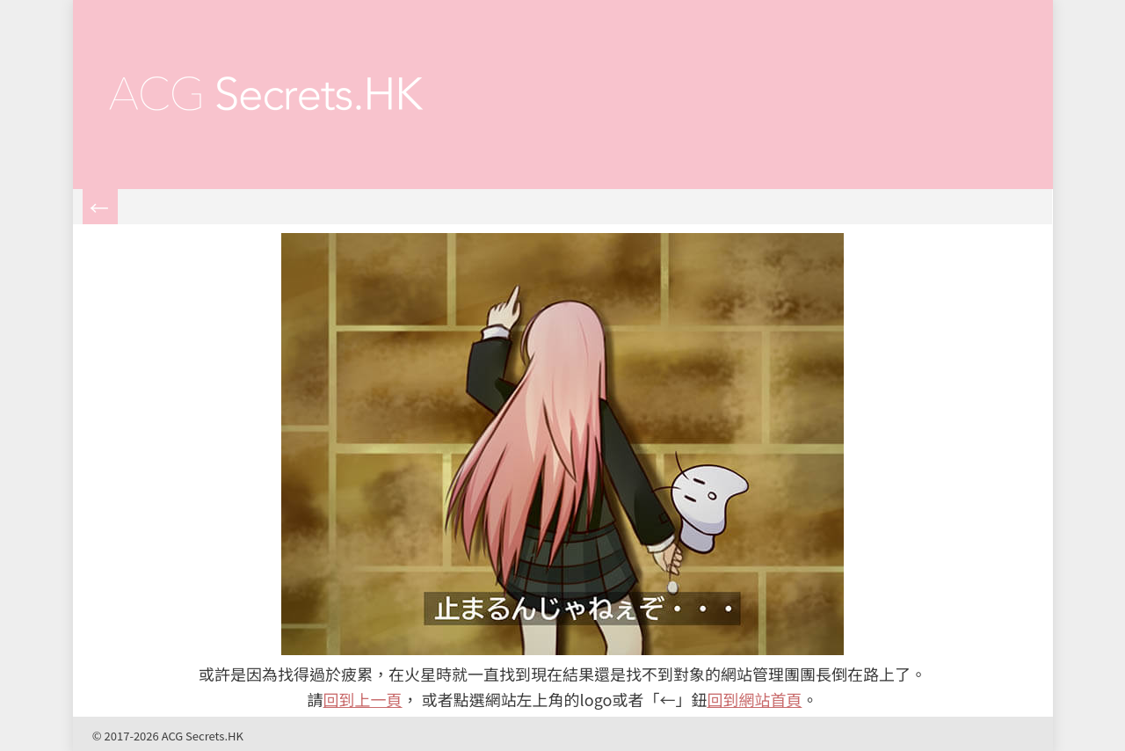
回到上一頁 (363, 699)
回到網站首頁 (754, 699)
